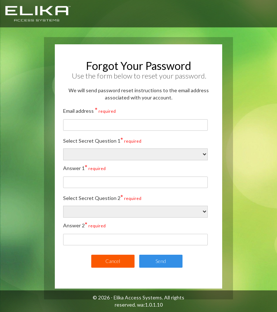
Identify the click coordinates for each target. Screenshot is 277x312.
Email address (89, 110)
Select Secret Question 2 (102, 197)
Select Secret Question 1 (102, 139)
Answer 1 (84, 167)
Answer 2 (84, 224)
